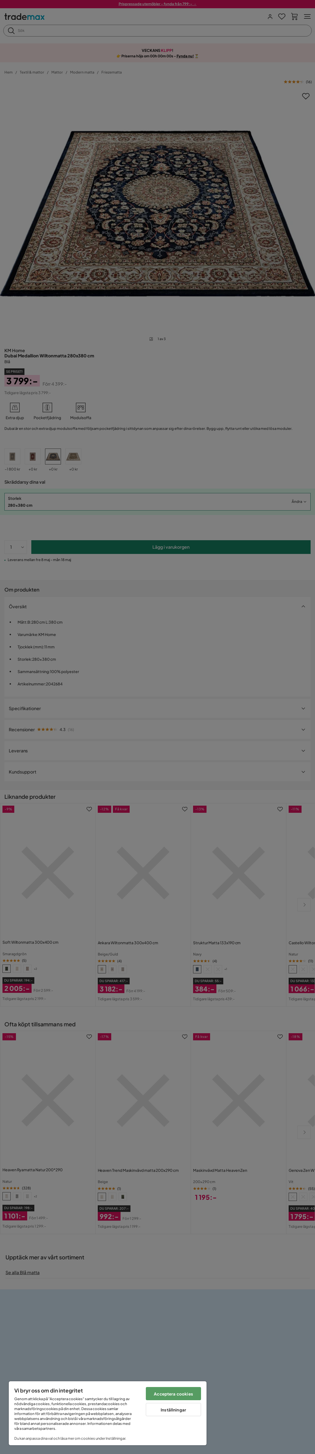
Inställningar (173, 1409)
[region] (108, 1413)
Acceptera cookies (173, 1393)
